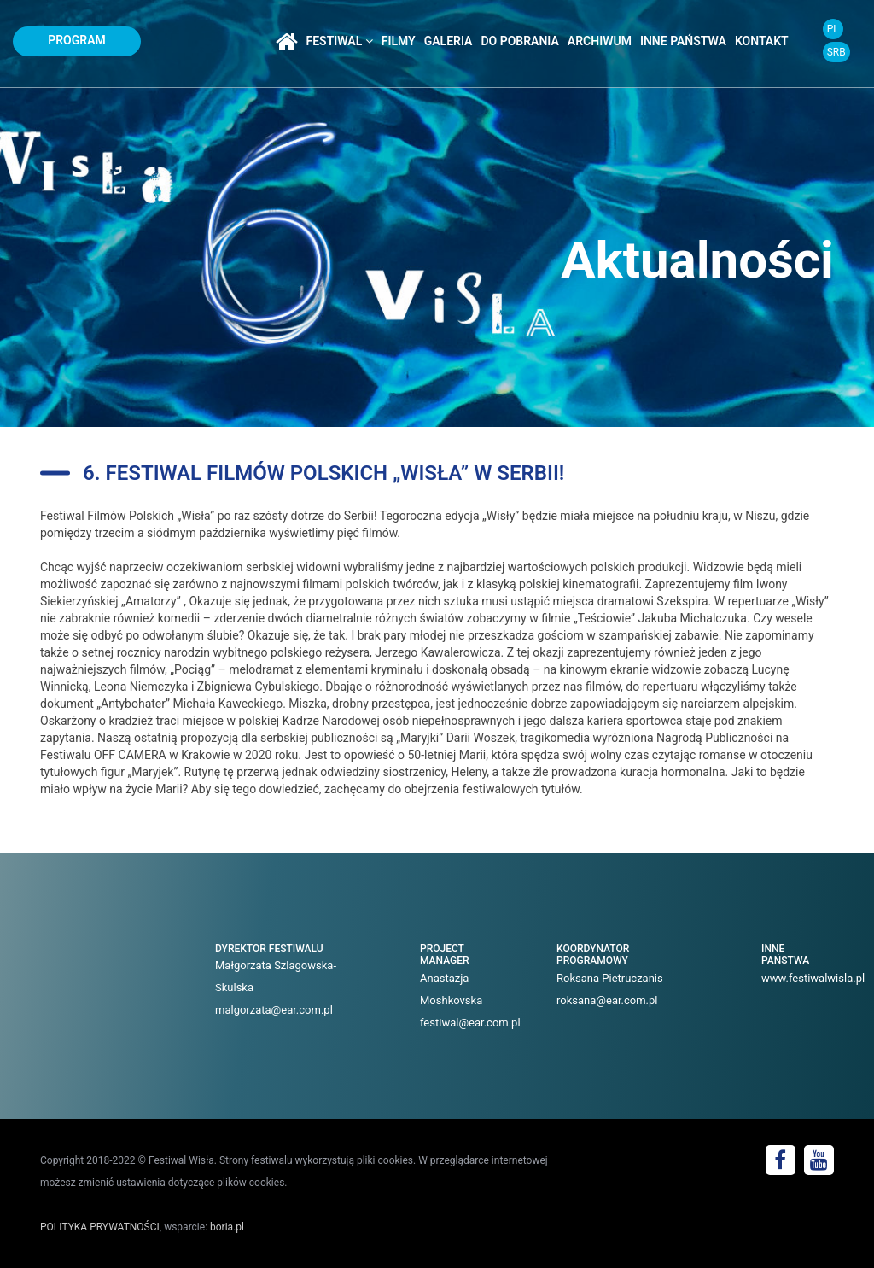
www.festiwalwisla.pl (813, 978)
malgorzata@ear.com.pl (274, 1009)
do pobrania (519, 41)
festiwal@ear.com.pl (470, 1022)
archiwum (600, 41)
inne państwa (683, 41)
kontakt (762, 41)
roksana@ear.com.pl (607, 1000)
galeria (448, 41)
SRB (836, 52)
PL (833, 29)
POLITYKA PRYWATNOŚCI (100, 1227)
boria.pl (227, 1227)
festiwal (339, 41)
